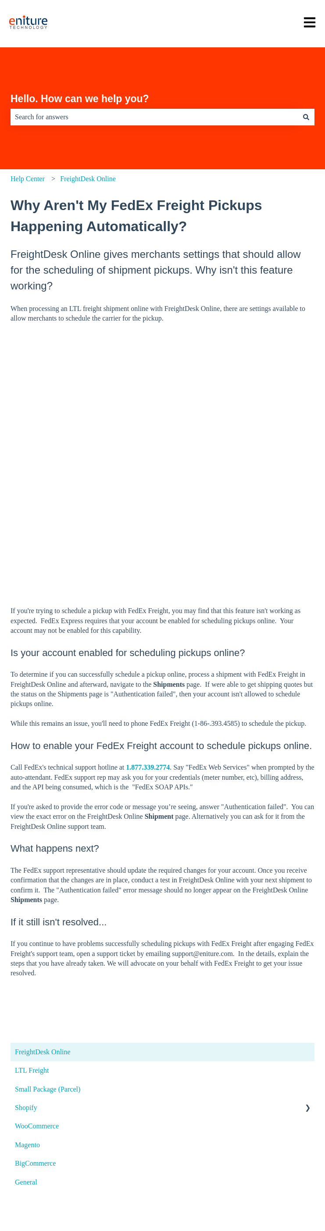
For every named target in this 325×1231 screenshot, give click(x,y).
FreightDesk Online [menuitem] (43, 828)
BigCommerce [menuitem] (35, 940)
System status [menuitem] (31, 1049)
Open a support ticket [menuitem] (42, 1016)
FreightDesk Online (88, 178)
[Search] (306, 117)
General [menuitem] (26, 959)
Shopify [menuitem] (26, 884)
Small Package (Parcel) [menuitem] (47, 866)
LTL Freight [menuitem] (32, 847)
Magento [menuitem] (27, 921)
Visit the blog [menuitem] (29, 1081)
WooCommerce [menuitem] (37, 902)
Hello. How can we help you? (80, 98)
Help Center (28, 178)
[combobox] (154, 117)
